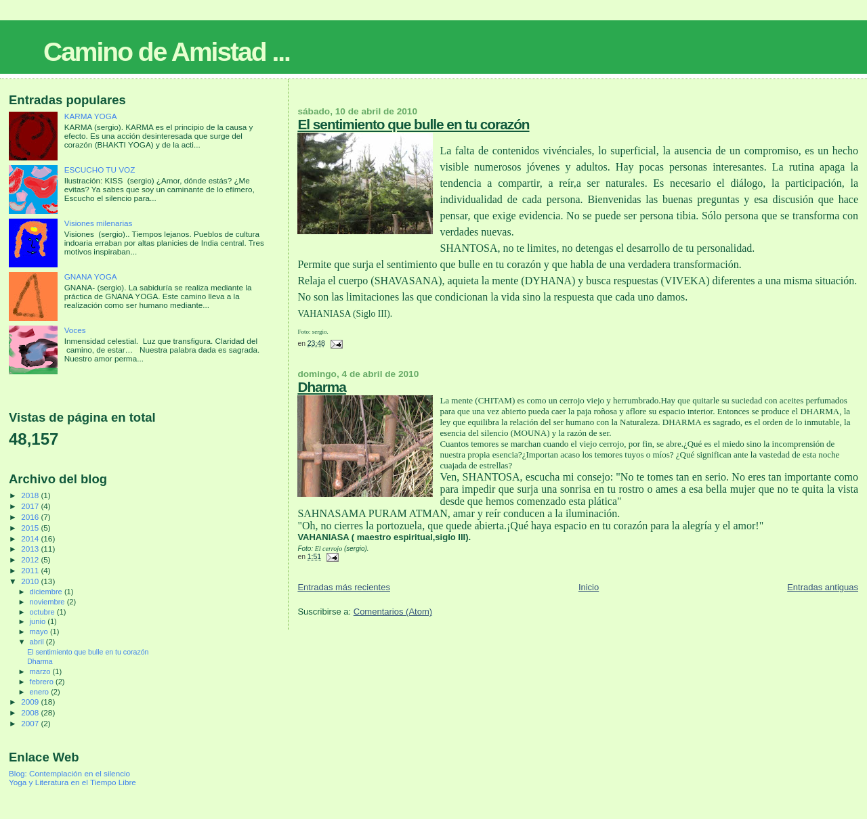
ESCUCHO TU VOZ (99, 169)
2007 (31, 723)
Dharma (321, 387)
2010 (31, 581)
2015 (31, 527)
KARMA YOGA (90, 116)
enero (40, 692)
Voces (75, 330)
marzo (41, 671)
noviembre (48, 602)
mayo (40, 631)
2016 (31, 516)
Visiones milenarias (98, 223)
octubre (43, 612)
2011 (31, 570)
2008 (31, 712)
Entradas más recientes (343, 587)
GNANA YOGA (90, 276)
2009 (31, 701)
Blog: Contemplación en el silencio (69, 773)
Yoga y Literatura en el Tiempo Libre (72, 782)
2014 (31, 538)
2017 (31, 506)
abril (38, 642)
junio (39, 621)
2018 (31, 495)
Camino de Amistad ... (166, 51)
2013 (31, 548)
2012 (31, 559)
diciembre (47, 592)
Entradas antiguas (822, 587)
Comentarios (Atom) (393, 611)
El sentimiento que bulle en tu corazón (413, 124)
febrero (43, 682)
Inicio (588, 587)
